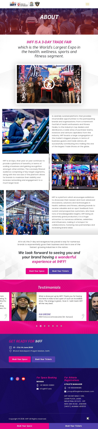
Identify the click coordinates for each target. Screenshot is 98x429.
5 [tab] (53, 337)
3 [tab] (28, 162)
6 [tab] (57, 337)
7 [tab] (61, 337)
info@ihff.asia (46, 389)
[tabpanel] (24, 142)
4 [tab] (48, 337)
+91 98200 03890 (47, 385)
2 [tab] (24, 162)
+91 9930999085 (74, 388)
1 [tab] (20, 162)
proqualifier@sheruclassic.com (80, 391)
